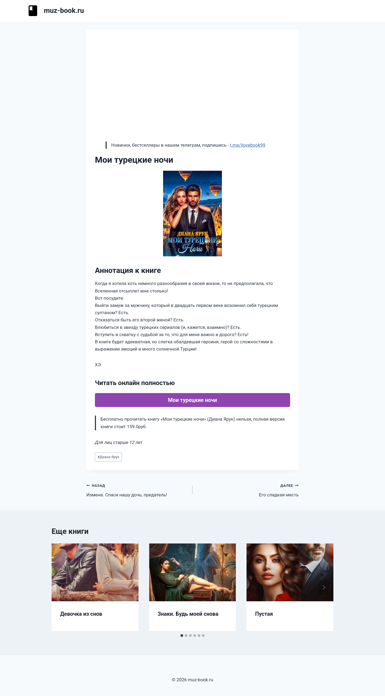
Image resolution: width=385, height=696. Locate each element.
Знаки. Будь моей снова (188, 614)
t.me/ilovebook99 (247, 145)
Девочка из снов (81, 614)
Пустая (264, 614)
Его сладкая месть (248, 489)
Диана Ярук (108, 457)
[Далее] (324, 587)
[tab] (181, 635)
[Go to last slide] (61, 587)
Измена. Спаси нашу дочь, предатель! (137, 489)
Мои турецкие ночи (192, 400)
